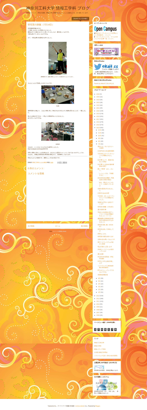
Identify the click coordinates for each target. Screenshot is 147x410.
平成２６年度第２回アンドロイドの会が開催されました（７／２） (106, 214)
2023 (98, 102)
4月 (99, 284)
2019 (98, 113)
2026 (98, 94)
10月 (99, 135)
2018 (98, 116)
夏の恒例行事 (102, 209)
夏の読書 (100, 254)
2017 (98, 119)
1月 (99, 292)
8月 (99, 141)
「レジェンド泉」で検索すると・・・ (105, 174)
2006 (98, 315)
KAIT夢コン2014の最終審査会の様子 (106, 165)
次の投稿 (31, 226)
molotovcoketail (79, 406)
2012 (98, 298)
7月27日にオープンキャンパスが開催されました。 (106, 155)
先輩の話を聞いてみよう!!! (106, 239)
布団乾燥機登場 (103, 275)
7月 (99, 144)
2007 (98, 312)
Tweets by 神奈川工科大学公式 (104, 83)
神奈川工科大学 (99, 342)
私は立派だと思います (105, 246)
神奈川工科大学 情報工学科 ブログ (58, 8)
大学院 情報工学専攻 (100, 352)
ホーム (57, 226)
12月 (99, 130)
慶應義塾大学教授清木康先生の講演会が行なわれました (106, 220)
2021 (98, 108)
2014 (98, 127)
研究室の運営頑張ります (105, 236)
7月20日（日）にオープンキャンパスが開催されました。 (106, 197)
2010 (98, 304)
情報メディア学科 (100, 349)
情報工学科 (97, 346)
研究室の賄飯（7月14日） (106, 207)
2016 (98, 122)
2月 (99, 289)
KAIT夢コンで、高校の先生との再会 (106, 160)
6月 (99, 278)
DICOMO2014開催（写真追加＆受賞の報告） (106, 178)
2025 (98, 97)
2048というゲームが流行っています (106, 250)
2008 (98, 310)
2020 (98, 111)
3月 (99, 286)
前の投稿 (84, 226)
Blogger (97, 406)
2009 (98, 307)
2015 (98, 125)
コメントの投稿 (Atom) (59, 231)
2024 (98, 100)
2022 (98, 105)
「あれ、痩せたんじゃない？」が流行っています (106, 184)
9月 (99, 138)
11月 (99, 133)
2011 (98, 301)
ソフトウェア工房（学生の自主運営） (106, 355)
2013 (98, 296)
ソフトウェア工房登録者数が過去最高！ (105, 266)
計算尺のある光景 (103, 193)
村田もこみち (102, 234)
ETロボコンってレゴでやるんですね (106, 271)
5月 (99, 281)
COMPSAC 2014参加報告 (107, 151)
